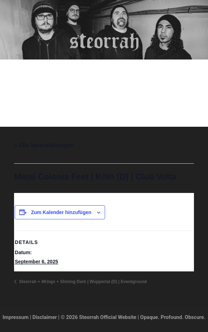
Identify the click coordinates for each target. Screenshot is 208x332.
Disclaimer (44, 317)
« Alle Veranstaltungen (44, 145)
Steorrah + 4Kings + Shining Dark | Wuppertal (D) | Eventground (82, 281)
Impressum (15, 317)
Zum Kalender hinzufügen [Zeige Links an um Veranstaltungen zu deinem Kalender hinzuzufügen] (61, 212)
